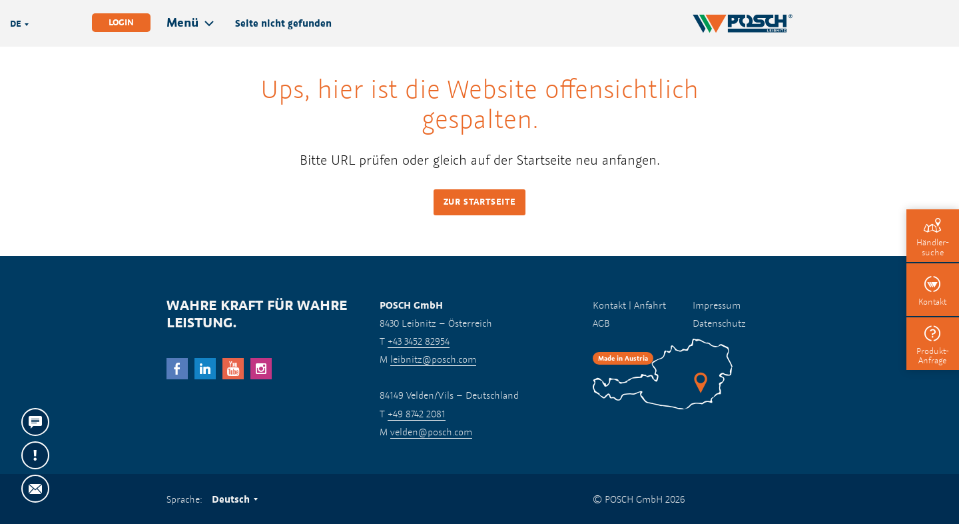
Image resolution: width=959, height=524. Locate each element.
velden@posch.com (431, 431)
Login (121, 22)
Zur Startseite (480, 201)
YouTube (233, 368)
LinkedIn (205, 368)
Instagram (261, 368)
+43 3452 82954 (419, 341)
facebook (177, 368)
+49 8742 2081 (417, 413)
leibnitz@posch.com (433, 359)
